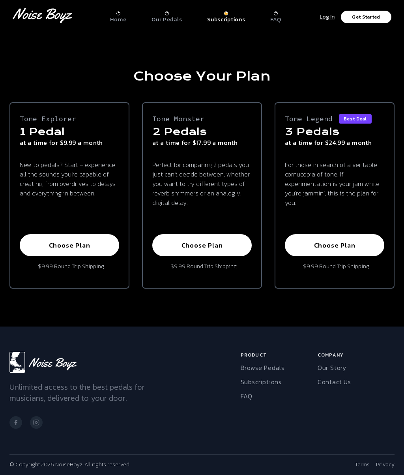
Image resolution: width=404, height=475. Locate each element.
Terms (362, 465)
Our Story (332, 367)
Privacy (385, 465)
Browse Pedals (262, 367)
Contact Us (334, 382)
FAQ (246, 396)
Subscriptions (261, 382)
